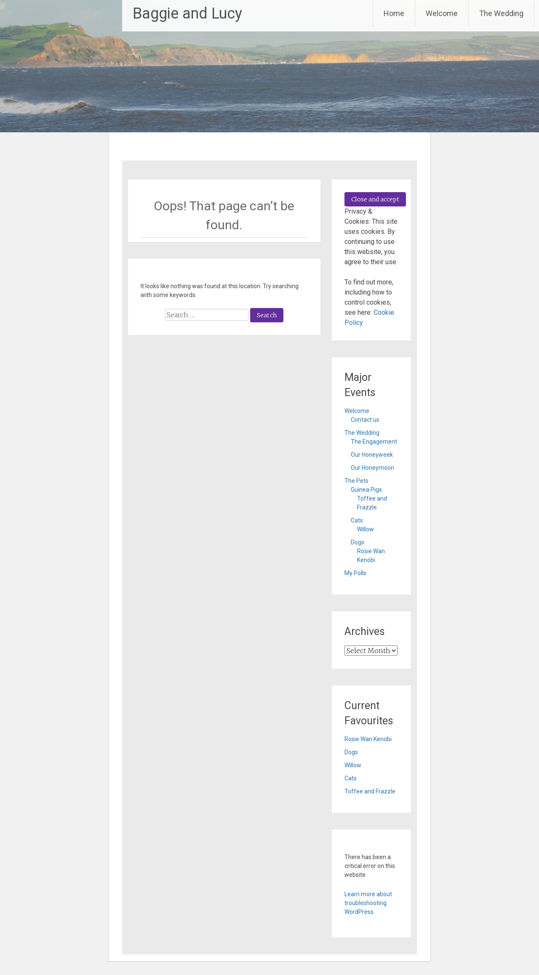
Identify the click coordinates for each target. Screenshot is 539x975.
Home (394, 13)
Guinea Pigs (366, 489)
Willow (365, 529)
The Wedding (501, 13)
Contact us (365, 419)
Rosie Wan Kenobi (368, 739)
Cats (357, 520)
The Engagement (374, 441)
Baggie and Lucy (187, 13)
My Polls (355, 573)
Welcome (442, 13)
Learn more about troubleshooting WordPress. (368, 903)
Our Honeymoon (372, 467)
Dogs (357, 542)
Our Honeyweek (372, 454)
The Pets (356, 480)
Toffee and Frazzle (369, 791)
